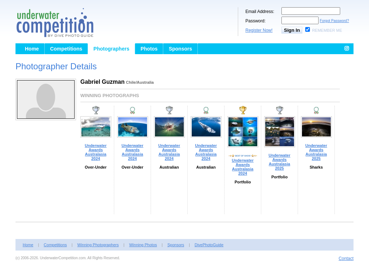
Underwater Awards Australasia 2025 (279, 161)
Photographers (111, 49)
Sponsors (180, 49)
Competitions (66, 49)
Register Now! (258, 30)
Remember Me (327, 30)
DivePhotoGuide (209, 245)
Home (32, 49)
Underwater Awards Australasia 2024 (96, 152)
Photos (149, 49)
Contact (346, 258)
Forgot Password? (334, 21)
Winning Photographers (98, 245)
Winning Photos (143, 245)
